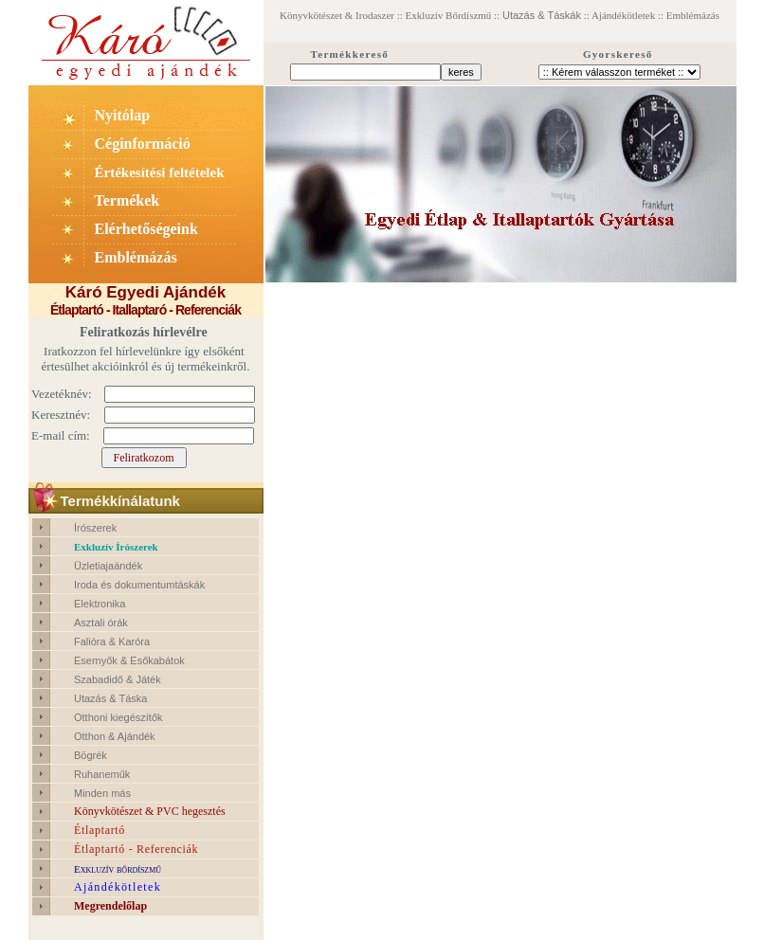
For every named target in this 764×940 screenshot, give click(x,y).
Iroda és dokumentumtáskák (139, 584)
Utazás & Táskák (541, 15)
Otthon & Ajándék (114, 736)
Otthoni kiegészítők (118, 717)
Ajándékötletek (623, 15)
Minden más (102, 793)
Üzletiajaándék (108, 565)
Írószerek (95, 527)
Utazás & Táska (110, 698)
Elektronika (99, 603)
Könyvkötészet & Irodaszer (337, 15)
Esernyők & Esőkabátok (129, 660)
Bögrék (90, 755)
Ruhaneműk (102, 774)
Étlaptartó (99, 830)
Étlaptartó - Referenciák (136, 849)
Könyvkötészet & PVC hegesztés (150, 811)
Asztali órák (101, 622)
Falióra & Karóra (112, 641)
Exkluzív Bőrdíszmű (450, 15)
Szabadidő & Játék (117, 679)
